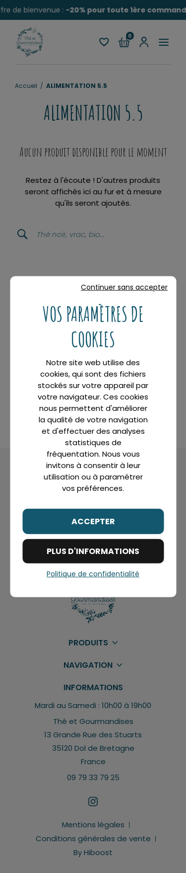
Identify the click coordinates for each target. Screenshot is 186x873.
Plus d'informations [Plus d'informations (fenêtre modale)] (93, 551)
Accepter (93, 521)
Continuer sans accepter (124, 287)
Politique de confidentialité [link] (93, 574)
